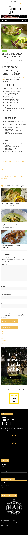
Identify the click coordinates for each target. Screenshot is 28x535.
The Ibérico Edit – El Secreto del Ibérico (13, 161)
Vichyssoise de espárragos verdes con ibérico (14, 224)
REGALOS (3, 473)
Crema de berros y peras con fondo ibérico (13, 169)
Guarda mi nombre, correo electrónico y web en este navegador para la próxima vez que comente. (13, 315)
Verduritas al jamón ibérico (10, 203)
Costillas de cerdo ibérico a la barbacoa (11, 246)
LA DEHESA (3, 487)
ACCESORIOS (4, 471)
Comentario (4, 264)
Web (2, 303)
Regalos (3, 343)
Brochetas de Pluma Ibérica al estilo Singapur (12, 3)
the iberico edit (10, 62)
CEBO (2, 466)
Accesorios (3, 340)
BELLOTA (3, 464)
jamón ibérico (13, 61)
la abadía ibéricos (20, 61)
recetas (4, 51)
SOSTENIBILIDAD (5, 485)
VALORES (3, 483)
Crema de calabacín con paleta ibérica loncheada (13, 178)
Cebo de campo (5, 336)
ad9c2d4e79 (18, 59)
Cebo (2, 333)
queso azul (4, 62)
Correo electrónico (6, 295)
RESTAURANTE (4, 490)
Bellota (2, 331)
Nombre (3, 286)
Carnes (2, 338)
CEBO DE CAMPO (5, 469)
